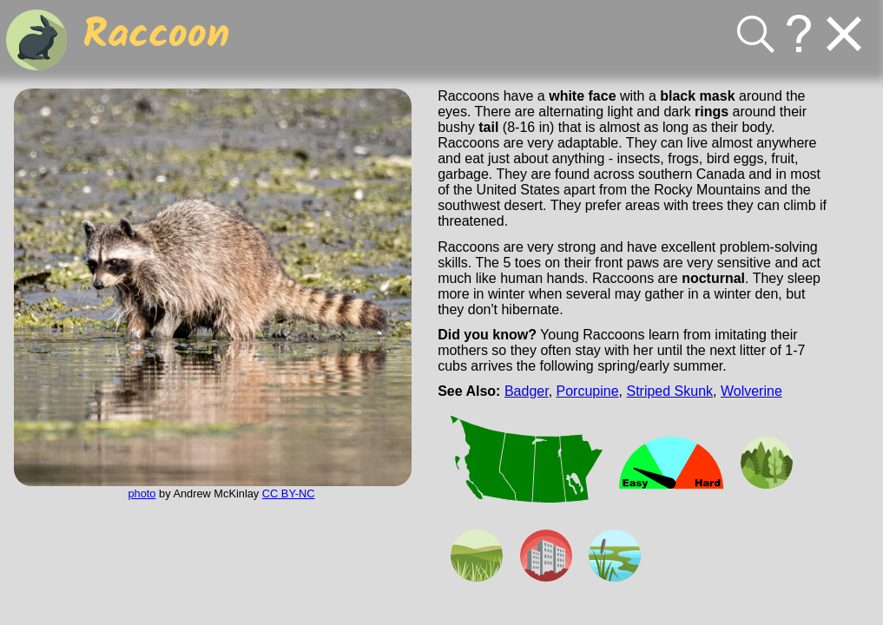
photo (141, 493)
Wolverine (751, 391)
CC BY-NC (288, 493)
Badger (526, 391)
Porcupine (588, 391)
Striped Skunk (669, 391)
